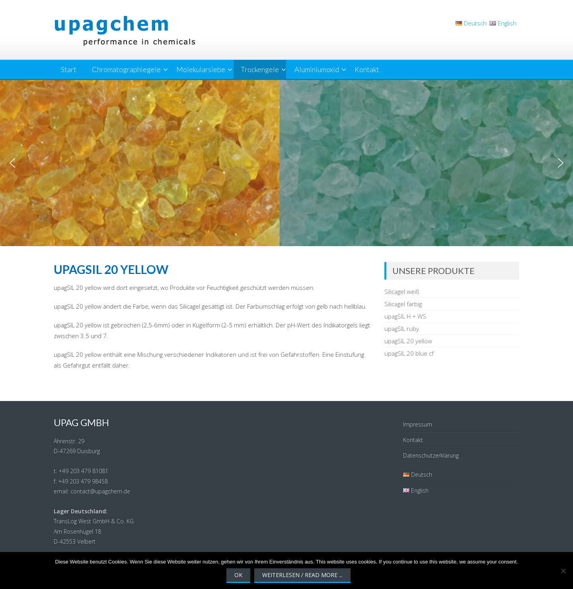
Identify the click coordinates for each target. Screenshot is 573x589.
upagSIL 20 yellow (408, 341)
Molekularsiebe (200, 69)
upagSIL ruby (401, 329)
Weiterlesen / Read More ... (302, 575)
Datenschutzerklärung (431, 455)
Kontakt (367, 69)
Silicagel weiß (401, 291)
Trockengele (260, 69)
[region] (286, 163)
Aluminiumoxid (316, 69)
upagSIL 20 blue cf (409, 353)
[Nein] (563, 571)
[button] (12, 163)
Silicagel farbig (403, 304)
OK (238, 575)
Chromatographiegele (126, 69)
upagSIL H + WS (405, 316)
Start (68, 69)
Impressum (417, 424)
